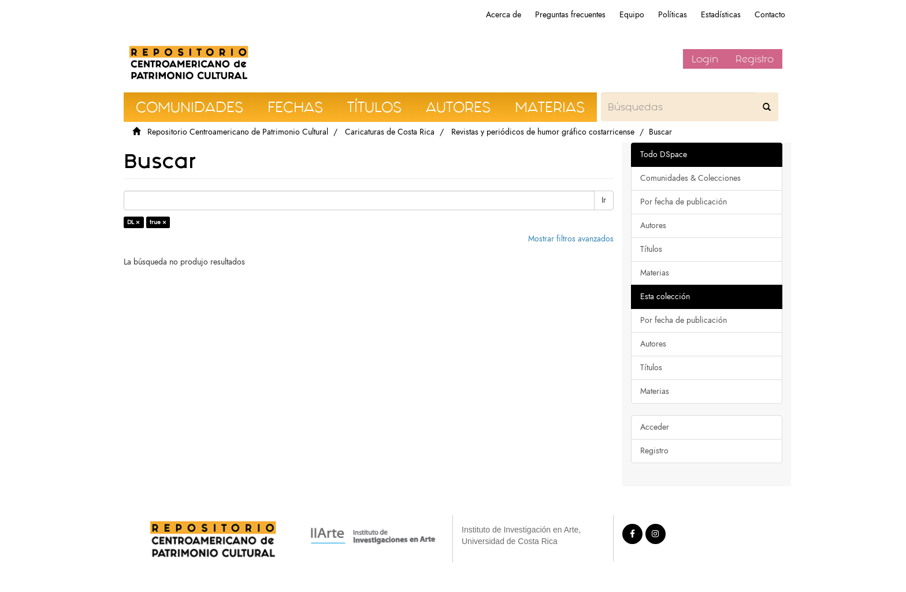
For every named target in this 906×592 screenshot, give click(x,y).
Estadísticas (721, 14)
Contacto (770, 14)
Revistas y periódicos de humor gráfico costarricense (542, 131)
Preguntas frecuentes (570, 14)
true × (158, 222)
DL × (133, 222)
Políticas (672, 14)
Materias (654, 272)
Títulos (651, 249)
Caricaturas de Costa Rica (390, 131)
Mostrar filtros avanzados (571, 238)
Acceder (654, 427)
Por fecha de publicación (683, 201)
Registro (755, 59)
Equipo (631, 14)
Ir (603, 200)
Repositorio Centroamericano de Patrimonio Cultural (237, 131)
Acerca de (503, 14)
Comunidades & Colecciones (690, 178)
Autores (653, 225)
